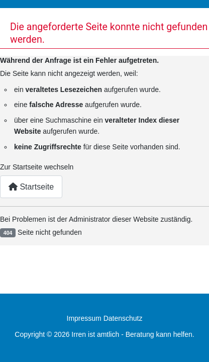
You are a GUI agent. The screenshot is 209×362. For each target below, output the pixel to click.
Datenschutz (123, 318)
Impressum (84, 318)
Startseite (31, 187)
